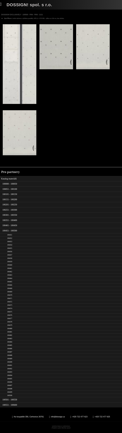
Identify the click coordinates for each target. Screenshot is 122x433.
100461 (9, 270)
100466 (9, 287)
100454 (9, 246)
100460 (9, 267)
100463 (9, 277)
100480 (9, 330)
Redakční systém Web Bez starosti (61, 429)
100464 (9, 280)
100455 (9, 250)
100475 (9, 313)
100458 (9, 260)
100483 (9, 340)
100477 (9, 320)
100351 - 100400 (9, 222)
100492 (9, 370)
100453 (9, 243)
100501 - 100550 (9, 401)
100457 (9, 257)
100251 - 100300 (9, 211)
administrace (66, 427)
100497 (9, 387)
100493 (9, 374)
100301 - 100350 (9, 216)
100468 (9, 290)
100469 (9, 293)
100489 (9, 360)
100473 (9, 307)
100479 (9, 327)
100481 (9, 333)
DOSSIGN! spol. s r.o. (30, 4)
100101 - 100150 (9, 196)
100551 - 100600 (9, 406)
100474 (9, 310)
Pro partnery (10, 173)
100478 (9, 323)
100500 (9, 397)
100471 (9, 300)
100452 (9, 240)
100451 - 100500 (9, 232)
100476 (9, 317)
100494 (9, 377)
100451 (9, 236)
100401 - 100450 (9, 227)
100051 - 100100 (9, 190)
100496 (9, 384)
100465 (9, 283)
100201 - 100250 (9, 206)
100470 (9, 297)
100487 (9, 354)
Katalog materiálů (9, 180)
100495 (9, 380)
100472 (9, 303)
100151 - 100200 (9, 201)
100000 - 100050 (9, 185)
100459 (9, 263)
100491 (9, 367)
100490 (9, 364)
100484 (9, 343)
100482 (9, 337)
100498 (9, 390)
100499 (9, 394)
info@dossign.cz (58, 418)
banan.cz (59, 427)
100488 (9, 357)
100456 (9, 253)
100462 (9, 273)
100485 (9, 347)
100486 (9, 350)
